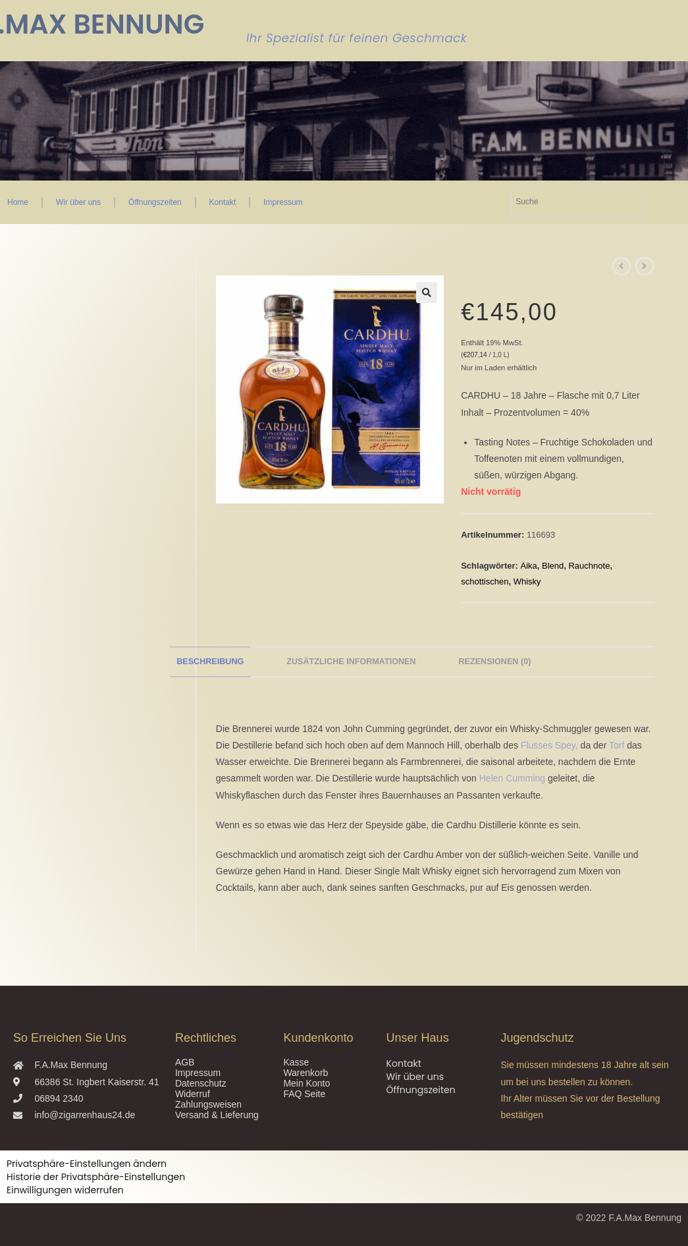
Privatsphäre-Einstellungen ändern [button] (87, 1163)
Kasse (296, 1062)
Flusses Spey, (549, 745)
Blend (553, 566)
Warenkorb (305, 1072)
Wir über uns (78, 202)
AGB (185, 1062)
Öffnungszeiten (155, 202)
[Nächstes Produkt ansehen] (644, 266)
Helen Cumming (512, 778)
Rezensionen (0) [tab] (494, 661)
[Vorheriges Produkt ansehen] (621, 266)
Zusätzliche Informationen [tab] (350, 661)
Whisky (527, 581)
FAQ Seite (304, 1094)
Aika (528, 566)
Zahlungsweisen (208, 1104)
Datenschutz (200, 1083)
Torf (616, 745)
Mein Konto (306, 1083)
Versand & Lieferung (217, 1115)
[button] (426, 292)
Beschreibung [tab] (210, 661)
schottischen (484, 581)
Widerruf (192, 1094)
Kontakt (222, 202)
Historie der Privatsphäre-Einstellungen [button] (96, 1176)
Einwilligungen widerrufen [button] (65, 1190)
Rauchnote (589, 566)
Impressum (282, 202)
